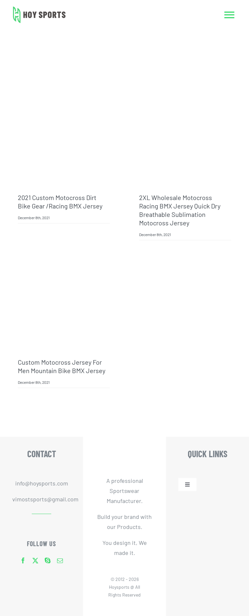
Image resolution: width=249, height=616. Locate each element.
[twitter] (35, 560)
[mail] (60, 560)
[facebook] (23, 560)
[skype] (48, 560)
